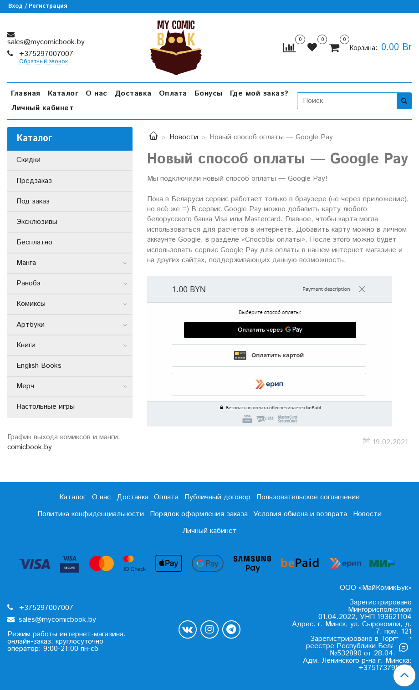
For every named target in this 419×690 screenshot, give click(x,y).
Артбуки (30, 325)
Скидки (28, 160)
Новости (183, 137)
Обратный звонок (43, 62)
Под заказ (33, 201)
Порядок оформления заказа (199, 514)
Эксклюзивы (36, 222)
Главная (26, 93)
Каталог (63, 93)
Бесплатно (34, 242)
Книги (26, 345)
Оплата (173, 93)
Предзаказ (34, 181)
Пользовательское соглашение (308, 497)
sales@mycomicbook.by (46, 42)
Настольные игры (45, 406)
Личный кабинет (42, 108)
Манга (26, 263)
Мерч (25, 386)
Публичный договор (217, 497)
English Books (38, 365)
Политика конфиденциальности (90, 514)
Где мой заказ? (259, 93)
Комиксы (31, 304)
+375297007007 (45, 54)
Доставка (133, 93)
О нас (96, 93)
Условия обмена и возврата (300, 514)
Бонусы (208, 93)
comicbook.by (29, 447)
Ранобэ (28, 283)
